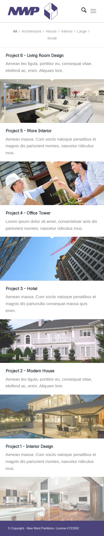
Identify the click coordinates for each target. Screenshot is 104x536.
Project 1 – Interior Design (29, 446)
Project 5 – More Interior (29, 130)
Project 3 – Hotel (21, 288)
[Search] (81, 11)
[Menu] (93, 11)
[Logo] (43, 11)
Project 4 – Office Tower (28, 212)
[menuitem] (81, 11)
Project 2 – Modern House (30, 370)
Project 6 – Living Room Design (35, 55)
